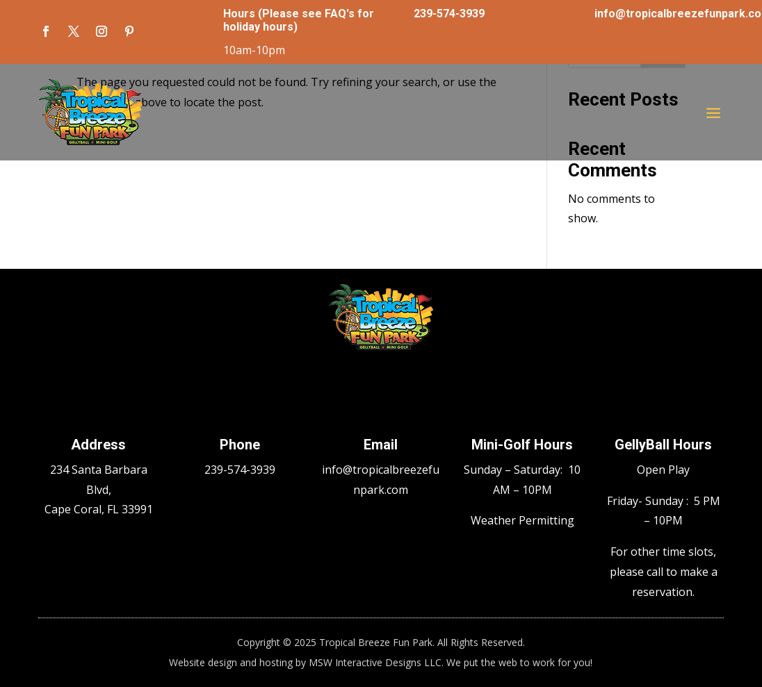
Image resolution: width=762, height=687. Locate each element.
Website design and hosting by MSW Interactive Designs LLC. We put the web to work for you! (380, 662)
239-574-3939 (449, 13)
